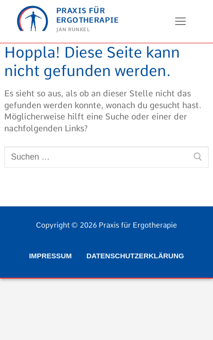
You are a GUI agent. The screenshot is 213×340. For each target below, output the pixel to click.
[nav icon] (180, 21)
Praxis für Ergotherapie (87, 15)
